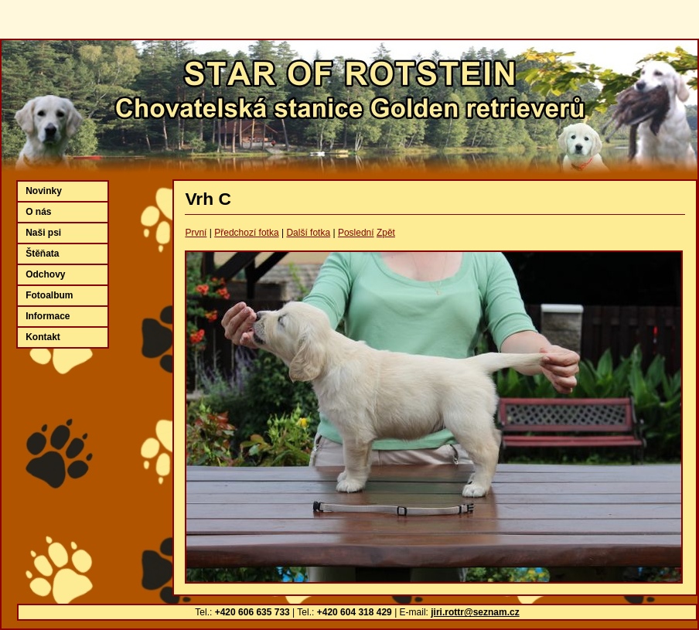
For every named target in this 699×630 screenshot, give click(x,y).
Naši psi (43, 232)
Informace (48, 316)
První (195, 232)
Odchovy (45, 274)
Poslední (356, 232)
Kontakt (43, 337)
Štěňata (42, 253)
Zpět (386, 232)
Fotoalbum (49, 295)
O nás (38, 211)
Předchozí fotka (246, 232)
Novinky (44, 191)
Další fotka (308, 232)
